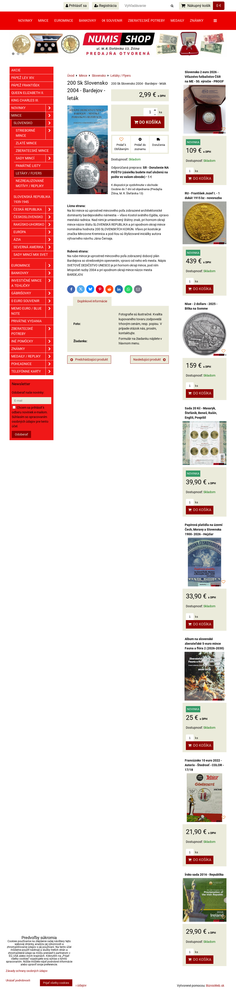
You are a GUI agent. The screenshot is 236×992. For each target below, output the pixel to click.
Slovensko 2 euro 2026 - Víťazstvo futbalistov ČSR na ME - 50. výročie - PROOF (204, 76)
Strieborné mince (34, 133)
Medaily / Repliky (32, 356)
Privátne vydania (26, 321)
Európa (33, 232)
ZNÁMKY (32, 349)
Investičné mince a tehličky (32, 283)
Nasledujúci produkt (149, 359)
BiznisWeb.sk (215, 985)
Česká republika (33, 209)
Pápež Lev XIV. (23, 78)
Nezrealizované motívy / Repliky (30, 183)
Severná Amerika (33, 247)
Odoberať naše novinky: (28, 392)
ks (192, 171)
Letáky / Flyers (29, 173)
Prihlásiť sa (76, 6)
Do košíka (147, 122)
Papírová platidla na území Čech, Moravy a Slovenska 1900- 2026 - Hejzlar (203, 529)
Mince (43, 21)
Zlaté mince (26, 143)
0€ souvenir (112, 21)
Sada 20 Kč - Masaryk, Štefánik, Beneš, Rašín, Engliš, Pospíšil (201, 412)
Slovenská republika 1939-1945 (32, 199)
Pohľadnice (32, 364)
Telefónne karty (32, 371)
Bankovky (87, 21)
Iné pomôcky (32, 341)
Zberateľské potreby (146, 21)
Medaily (177, 21)
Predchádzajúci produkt (89, 359)
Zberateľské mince (32, 151)
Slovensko (33, 123)
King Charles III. (25, 100)
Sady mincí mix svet (31, 255)
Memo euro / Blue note (32, 311)
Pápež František (25, 85)
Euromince (63, 21)
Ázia (33, 239)
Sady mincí (34, 158)
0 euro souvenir (32, 301)
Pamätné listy (28, 166)
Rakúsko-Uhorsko (33, 224)
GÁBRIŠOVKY (32, 293)
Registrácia (105, 6)
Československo (33, 217)
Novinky (25, 21)
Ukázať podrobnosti (18, 980)
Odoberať (21, 434)
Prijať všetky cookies (56, 982)
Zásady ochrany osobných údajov (26, 970)
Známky (196, 21)
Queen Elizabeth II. (27, 93)
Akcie (16, 70)
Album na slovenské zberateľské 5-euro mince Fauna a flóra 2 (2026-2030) (204, 643)
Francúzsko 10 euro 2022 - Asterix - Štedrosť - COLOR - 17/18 (204, 765)
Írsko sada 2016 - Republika (204, 874)
